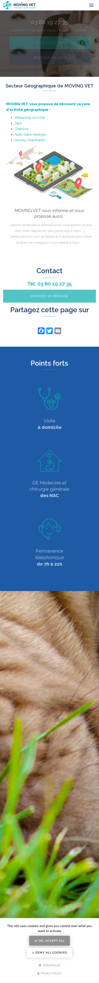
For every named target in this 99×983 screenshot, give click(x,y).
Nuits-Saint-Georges (30, 134)
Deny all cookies (49, 952)
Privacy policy (49, 973)
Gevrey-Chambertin (30, 140)
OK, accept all (49, 940)
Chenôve (21, 129)
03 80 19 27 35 (54, 283)
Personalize (49, 965)
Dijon (18, 123)
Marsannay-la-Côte (30, 118)
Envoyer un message (49, 296)
